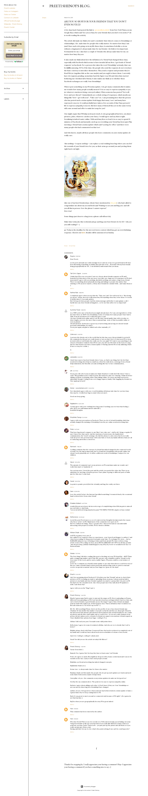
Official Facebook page (12, 21)
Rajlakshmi (74, 404)
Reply (72, 269)
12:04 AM (81, 403)
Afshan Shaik (74, 532)
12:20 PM (77, 481)
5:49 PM (80, 334)
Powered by (14, 61)
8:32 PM (80, 357)
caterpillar (73, 357)
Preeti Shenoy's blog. (69, 6)
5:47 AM (77, 429)
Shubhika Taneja (75, 417)
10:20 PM (91, 388)
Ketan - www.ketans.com (79, 388)
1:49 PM (83, 646)
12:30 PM (77, 491)
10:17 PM (75, 371)
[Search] (131, 6)
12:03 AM (81, 517)
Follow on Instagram (11, 11)
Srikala (72, 553)
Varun (72, 462)
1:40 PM (83, 595)
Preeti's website (9, 8)
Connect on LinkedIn (11, 18)
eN (71, 371)
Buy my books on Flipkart (13, 78)
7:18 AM (79, 446)
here (83, 233)
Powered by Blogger (88, 786)
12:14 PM (77, 462)
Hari (71, 709)
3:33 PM (78, 256)
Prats (72, 429)
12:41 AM (84, 417)
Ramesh (73, 446)
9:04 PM (78, 574)
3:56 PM (81, 292)
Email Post (72, 246)
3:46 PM (84, 273)
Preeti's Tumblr (9, 27)
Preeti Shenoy (75, 595)
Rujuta (72, 256)
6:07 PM (84, 503)
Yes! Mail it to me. (14, 56)
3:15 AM (76, 708)
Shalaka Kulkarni (75, 503)
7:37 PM (77, 553)
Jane (71, 491)
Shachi (72, 574)
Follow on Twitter (10, 14)
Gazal (72, 481)
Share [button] (44, 18)
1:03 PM (82, 532)
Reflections (74, 517)
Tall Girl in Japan (75, 273)
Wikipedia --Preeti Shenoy (13, 24)
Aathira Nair (74, 292)
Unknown (73, 334)
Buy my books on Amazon (13, 75)
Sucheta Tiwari (75, 310)
